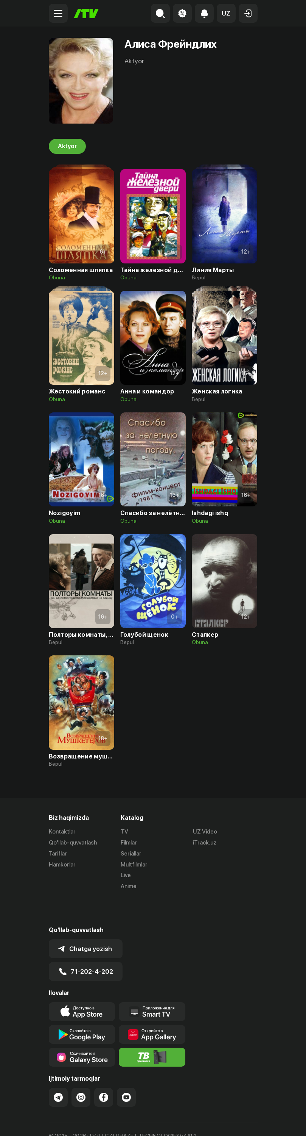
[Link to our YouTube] (126, 1070)
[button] (226, 13)
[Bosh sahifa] (86, 13)
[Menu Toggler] (58, 13)
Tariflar (58, 853)
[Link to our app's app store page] (82, 984)
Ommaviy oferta (69, 1122)
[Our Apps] (152, 984)
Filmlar (129, 842)
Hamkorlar (62, 864)
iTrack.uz (204, 842)
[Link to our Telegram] (58, 1070)
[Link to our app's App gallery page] (152, 1007)
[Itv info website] (152, 1030)
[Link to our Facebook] (103, 1070)
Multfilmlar (134, 864)
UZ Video (205, 831)
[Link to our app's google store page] (82, 1007)
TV (124, 831)
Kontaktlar (62, 831)
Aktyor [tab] (67, 146)
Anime (129, 886)
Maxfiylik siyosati (121, 1122)
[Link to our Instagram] (80, 1070)
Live (126, 875)
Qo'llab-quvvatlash (73, 842)
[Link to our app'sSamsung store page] (82, 1030)
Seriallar (131, 853)
